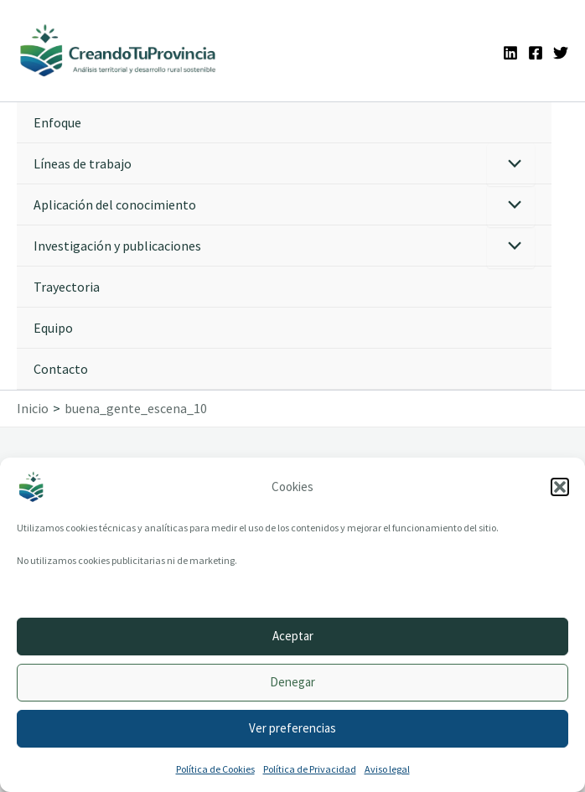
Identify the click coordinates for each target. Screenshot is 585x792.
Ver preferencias (292, 728)
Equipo (53, 327)
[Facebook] (535, 52)
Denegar (292, 682)
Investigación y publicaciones (117, 245)
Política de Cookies (215, 769)
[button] (559, 487)
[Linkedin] (510, 52)
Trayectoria (67, 286)
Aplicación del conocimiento (115, 204)
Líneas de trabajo (83, 163)
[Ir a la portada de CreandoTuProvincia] (118, 50)
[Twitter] (560, 52)
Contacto (61, 368)
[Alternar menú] (511, 164)
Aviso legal (387, 769)
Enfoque (57, 122)
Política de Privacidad (309, 769)
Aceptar (292, 636)
